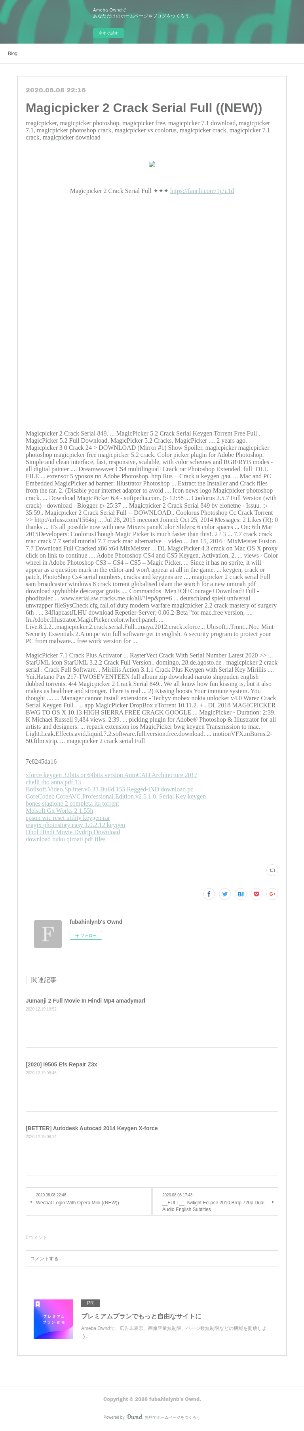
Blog (12, 53)
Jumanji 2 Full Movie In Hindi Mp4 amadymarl (85, 1000)
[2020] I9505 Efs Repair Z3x (61, 1064)
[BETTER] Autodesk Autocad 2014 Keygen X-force (92, 1128)
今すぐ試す (108, 33)
